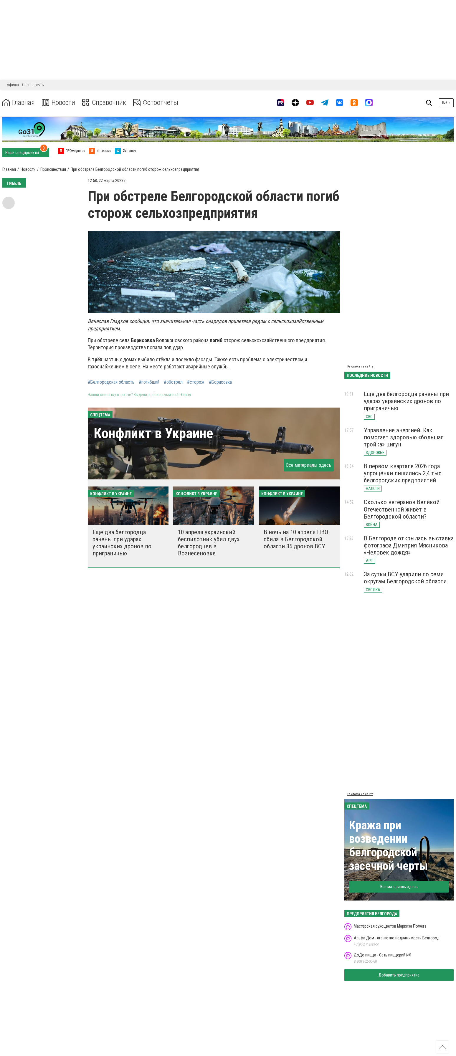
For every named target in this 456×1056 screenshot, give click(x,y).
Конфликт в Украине (153, 433)
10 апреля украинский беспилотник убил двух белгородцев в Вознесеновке (208, 543)
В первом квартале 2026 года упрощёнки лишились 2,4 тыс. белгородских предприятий (403, 473)
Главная (18, 103)
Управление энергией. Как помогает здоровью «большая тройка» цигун (404, 437)
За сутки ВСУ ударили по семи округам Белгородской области (405, 578)
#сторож (195, 382)
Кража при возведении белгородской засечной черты (388, 845)
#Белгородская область (111, 382)
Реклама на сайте (360, 366)
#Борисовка (220, 382)
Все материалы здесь (308, 465)
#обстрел (173, 382)
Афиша (13, 84)
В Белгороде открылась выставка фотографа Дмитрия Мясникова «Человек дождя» (409, 545)
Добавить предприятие (399, 975)
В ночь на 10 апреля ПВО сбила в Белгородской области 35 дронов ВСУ (296, 539)
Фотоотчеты (155, 103)
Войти (446, 103)
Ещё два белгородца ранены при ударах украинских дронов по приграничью (121, 543)
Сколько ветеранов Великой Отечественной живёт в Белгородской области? (402, 509)
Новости (58, 103)
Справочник (104, 103)
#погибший (149, 382)
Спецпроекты (33, 84)
